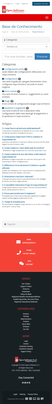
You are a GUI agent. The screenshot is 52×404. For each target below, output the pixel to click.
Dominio (26, 314)
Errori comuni (11, 91)
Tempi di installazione (13, 202)
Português (8, 3)
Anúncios (26, 289)
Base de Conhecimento (20, 32)
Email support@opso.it (29, 241)
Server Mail (26, 324)
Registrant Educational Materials (25, 302)
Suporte (5, 32)
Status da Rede (26, 294)
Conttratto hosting (26, 346)
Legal (15, 394)
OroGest (26, 321)
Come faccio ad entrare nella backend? (21, 128)
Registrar (24, 3)
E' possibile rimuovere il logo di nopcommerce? (24, 185)
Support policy (26, 351)
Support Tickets (26, 286)
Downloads (26, 291)
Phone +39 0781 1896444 (29, 252)
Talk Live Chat (29, 262)
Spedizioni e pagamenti (15, 108)
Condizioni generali (26, 349)
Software (26, 326)
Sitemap (22, 394)
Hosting (26, 316)
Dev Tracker (26, 284)
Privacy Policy (33, 394)
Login (17, 3)
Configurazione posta (14, 69)
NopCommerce (26, 319)
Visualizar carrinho (41, 4)
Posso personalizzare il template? (18, 193)
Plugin (7, 101)
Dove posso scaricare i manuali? (18, 176)
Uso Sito (26, 329)
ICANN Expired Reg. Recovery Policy (26, 299)
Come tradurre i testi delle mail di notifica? (23, 148)
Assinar (26, 344)
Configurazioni (11, 78)
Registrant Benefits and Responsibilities (26, 297)
